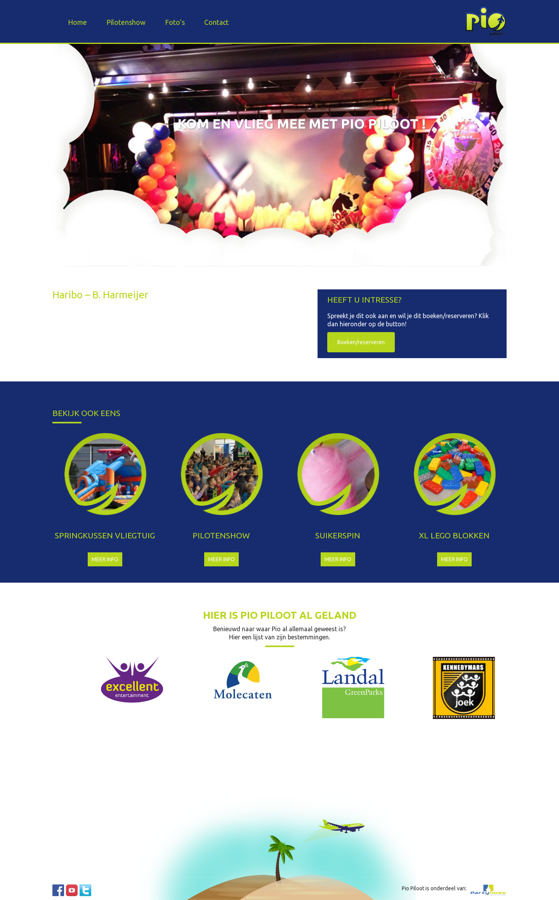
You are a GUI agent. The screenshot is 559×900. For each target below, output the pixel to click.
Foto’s (175, 22)
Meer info (105, 559)
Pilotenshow (126, 22)
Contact (216, 22)
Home (77, 22)
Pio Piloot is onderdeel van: (434, 888)
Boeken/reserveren (361, 342)
